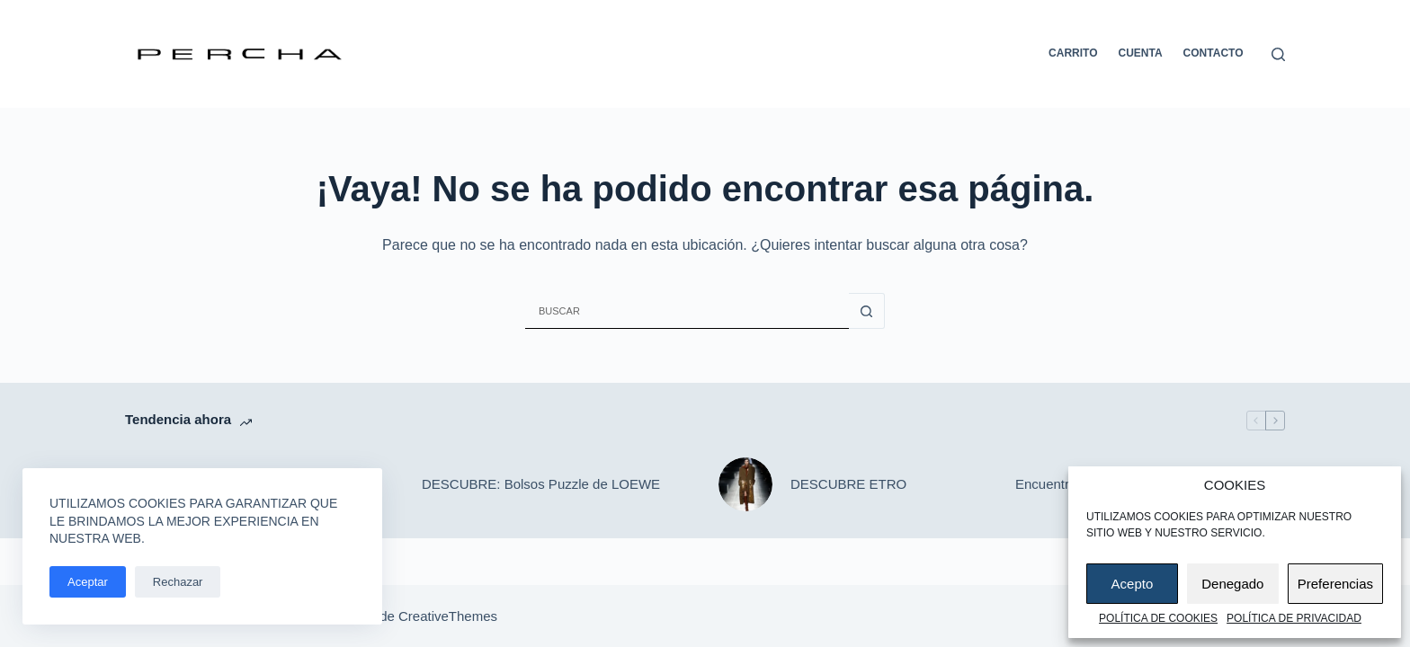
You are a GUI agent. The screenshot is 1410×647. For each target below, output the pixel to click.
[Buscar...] (687, 311)
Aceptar (87, 582)
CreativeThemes (447, 616)
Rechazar (178, 582)
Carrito (1073, 53)
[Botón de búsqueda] (867, 311)
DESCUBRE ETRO (848, 484)
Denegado (1232, 583)
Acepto (1132, 583)
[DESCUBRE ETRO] (745, 484)
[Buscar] (1278, 54)
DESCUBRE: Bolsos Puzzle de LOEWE (541, 484)
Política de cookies (1158, 618)
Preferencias (1335, 583)
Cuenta (1141, 53)
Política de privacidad (1294, 618)
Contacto (1213, 53)
